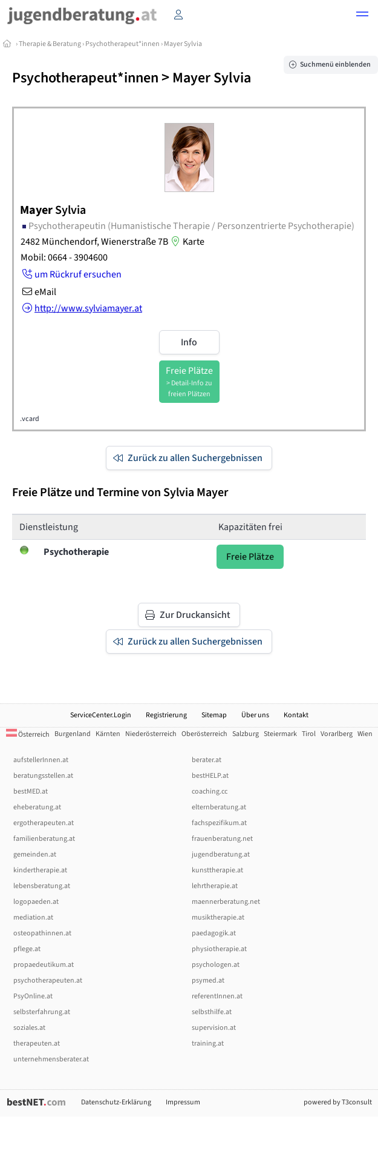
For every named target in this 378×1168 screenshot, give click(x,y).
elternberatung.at (219, 807)
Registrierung (166, 715)
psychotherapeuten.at (47, 980)
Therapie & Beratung (50, 44)
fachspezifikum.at (219, 823)
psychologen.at (216, 965)
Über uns (255, 715)
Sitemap (214, 715)
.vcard (29, 419)
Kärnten (108, 734)
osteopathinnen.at (42, 933)
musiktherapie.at (218, 917)
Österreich (28, 734)
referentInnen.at (217, 996)
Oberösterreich (204, 734)
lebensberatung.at (41, 886)
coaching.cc (209, 791)
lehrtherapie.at (215, 886)
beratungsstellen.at (43, 776)
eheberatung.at (37, 807)
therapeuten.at (36, 1043)
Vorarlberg (337, 734)
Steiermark (280, 734)
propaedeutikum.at (43, 965)
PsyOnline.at (33, 996)
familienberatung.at (44, 839)
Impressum (183, 1102)
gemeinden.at (34, 854)
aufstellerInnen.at (40, 760)
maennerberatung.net (226, 902)
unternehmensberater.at (51, 1059)
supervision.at (214, 1028)
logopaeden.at (36, 902)
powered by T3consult (338, 1102)
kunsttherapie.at (217, 870)
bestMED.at (30, 791)
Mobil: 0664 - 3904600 (64, 257)
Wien (365, 734)
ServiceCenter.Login (100, 715)
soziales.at (29, 1028)
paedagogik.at (214, 933)
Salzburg (245, 734)
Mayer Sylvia (183, 44)
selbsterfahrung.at (41, 1012)
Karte (186, 241)
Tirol (309, 734)
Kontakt (296, 715)
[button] (362, 16)
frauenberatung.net (222, 839)
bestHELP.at (210, 776)
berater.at (206, 760)
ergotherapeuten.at (43, 823)
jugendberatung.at (221, 854)
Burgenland (72, 734)
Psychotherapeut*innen (122, 44)
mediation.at (33, 917)
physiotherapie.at (219, 949)
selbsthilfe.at (212, 1012)
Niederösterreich (151, 734)
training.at (208, 1043)
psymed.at (208, 980)
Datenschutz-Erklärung (116, 1102)
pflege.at (27, 949)
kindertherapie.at (40, 870)
